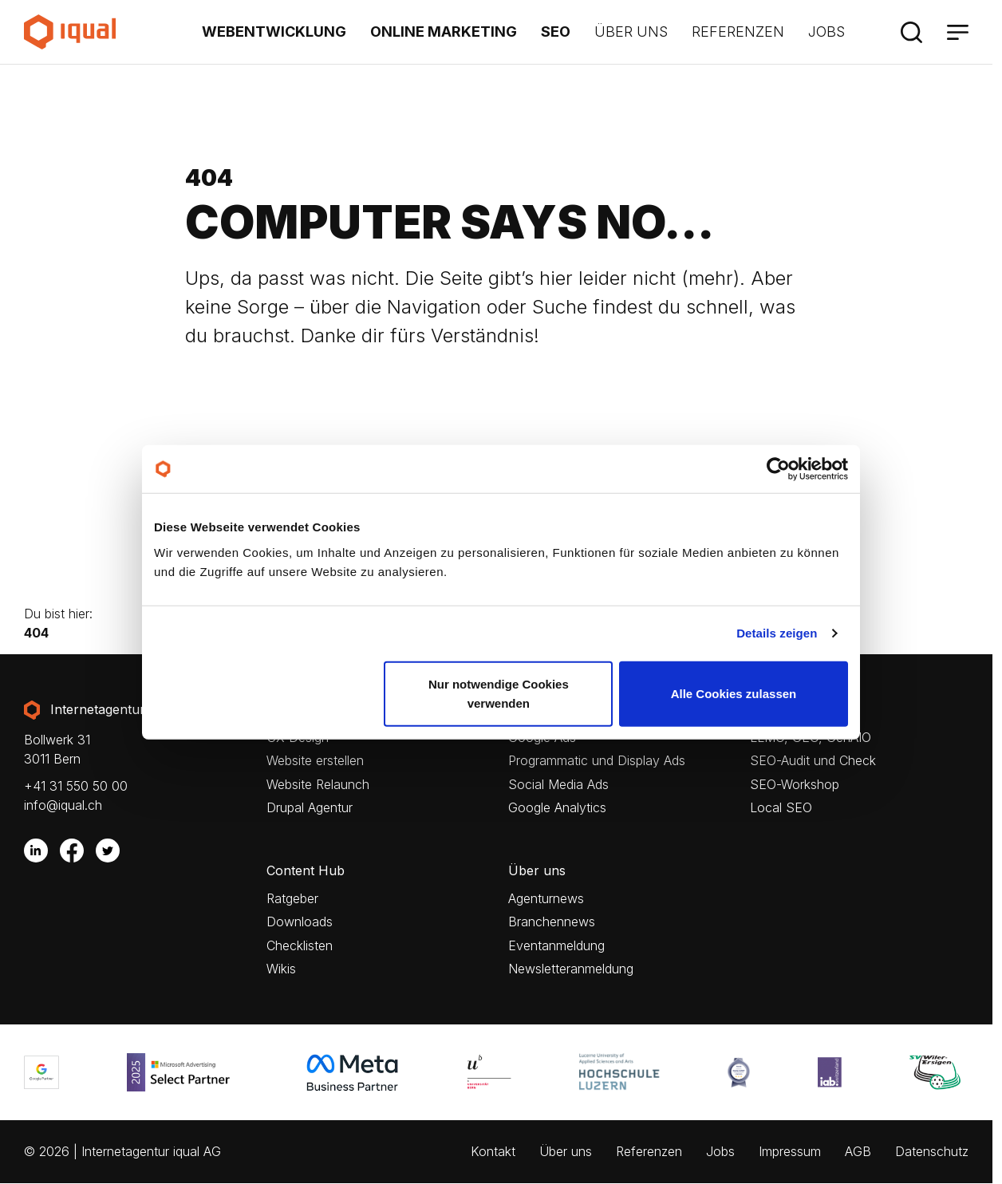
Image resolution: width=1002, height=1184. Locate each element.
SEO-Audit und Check (813, 760)
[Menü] (957, 32)
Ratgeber (292, 898)
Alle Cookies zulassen (734, 693)
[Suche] (911, 32)
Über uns (631, 31)
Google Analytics (557, 807)
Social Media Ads (558, 784)
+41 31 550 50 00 (76, 786)
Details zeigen (776, 633)
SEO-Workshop (794, 784)
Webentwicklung (274, 31)
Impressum (790, 1151)
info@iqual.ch (63, 805)
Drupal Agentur (309, 807)
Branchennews (551, 921)
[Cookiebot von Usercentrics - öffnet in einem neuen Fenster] (778, 469)
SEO (555, 31)
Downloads (299, 921)
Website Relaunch (317, 784)
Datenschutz (931, 1151)
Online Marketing (443, 31)
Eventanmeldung (556, 945)
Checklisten (299, 945)
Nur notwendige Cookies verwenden (498, 693)
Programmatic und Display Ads (596, 760)
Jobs (826, 31)
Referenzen (738, 31)
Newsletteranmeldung (570, 969)
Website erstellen (315, 760)
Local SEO (781, 807)
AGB (858, 1151)
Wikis (281, 969)
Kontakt (493, 1151)
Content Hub (305, 870)
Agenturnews (546, 898)
